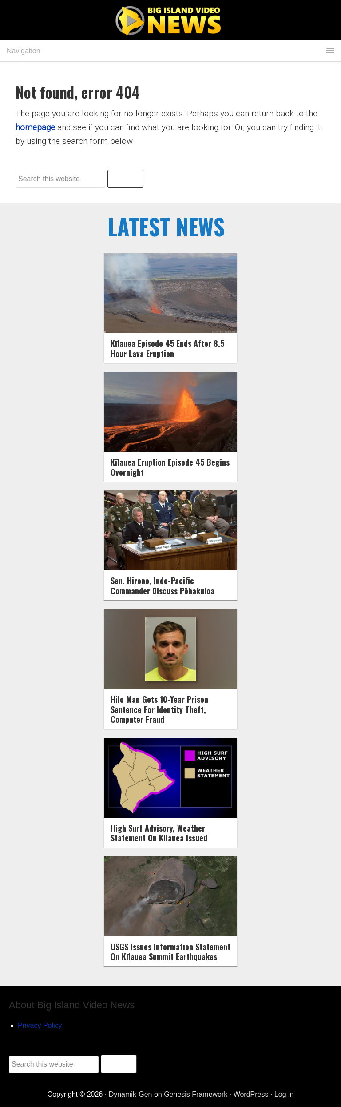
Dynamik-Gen (130, 1094)
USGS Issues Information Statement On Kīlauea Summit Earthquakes (170, 952)
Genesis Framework (195, 1094)
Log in (284, 1094)
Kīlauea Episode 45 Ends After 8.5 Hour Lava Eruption (167, 348)
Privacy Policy (40, 1025)
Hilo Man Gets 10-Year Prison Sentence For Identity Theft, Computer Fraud (159, 709)
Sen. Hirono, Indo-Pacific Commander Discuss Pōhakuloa (162, 586)
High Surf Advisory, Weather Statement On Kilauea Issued (159, 833)
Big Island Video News (170, 21)
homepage (35, 127)
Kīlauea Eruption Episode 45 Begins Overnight (170, 467)
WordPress (251, 1094)
